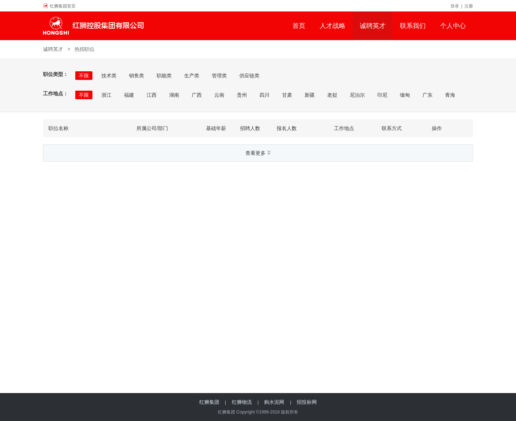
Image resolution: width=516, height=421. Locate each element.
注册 (468, 6)
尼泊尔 (357, 95)
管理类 (219, 75)
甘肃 (287, 95)
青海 (450, 95)
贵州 (242, 95)
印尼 (382, 95)
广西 (197, 95)
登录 (454, 6)
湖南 (174, 95)
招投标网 (307, 402)
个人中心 (453, 25)
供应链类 (249, 75)
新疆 (310, 95)
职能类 (164, 75)
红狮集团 (209, 402)
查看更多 (258, 153)
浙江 (106, 95)
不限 (84, 75)
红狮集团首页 (63, 6)
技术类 (108, 75)
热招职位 (85, 49)
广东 (427, 95)
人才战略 (332, 25)
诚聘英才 (373, 25)
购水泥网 (274, 402)
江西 (152, 95)
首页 (298, 25)
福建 (129, 95)
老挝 (332, 95)
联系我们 (413, 25)
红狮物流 (242, 402)
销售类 (136, 75)
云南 (219, 95)
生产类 (191, 75)
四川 (264, 95)
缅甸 (405, 95)
